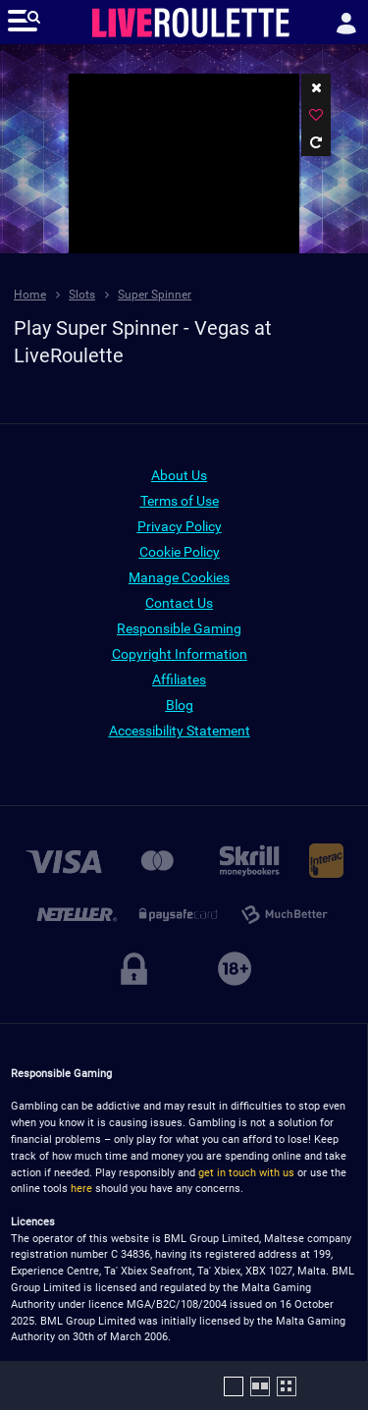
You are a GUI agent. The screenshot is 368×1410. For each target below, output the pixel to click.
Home (30, 294)
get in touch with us (246, 1172)
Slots (82, 294)
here (81, 1188)
